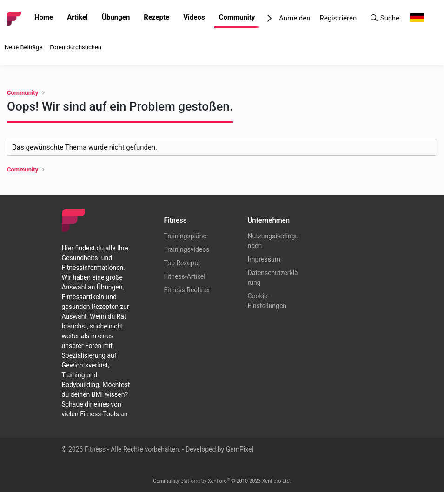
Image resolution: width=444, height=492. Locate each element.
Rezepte (156, 17)
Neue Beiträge (23, 47)
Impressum (264, 259)
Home (43, 17)
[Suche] (384, 18)
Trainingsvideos (187, 249)
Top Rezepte (182, 263)
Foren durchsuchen (75, 47)
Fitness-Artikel (184, 276)
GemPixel (239, 449)
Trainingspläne (185, 236)
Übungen (116, 17)
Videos (194, 17)
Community (237, 17)
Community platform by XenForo (222, 481)
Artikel (77, 17)
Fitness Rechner (187, 290)
